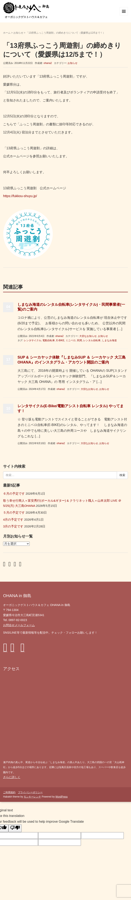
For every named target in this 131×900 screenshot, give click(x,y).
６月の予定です (14, 493)
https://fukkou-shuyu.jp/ (20, 196)
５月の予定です (14, 512)
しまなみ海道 (109, 340)
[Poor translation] (15, 828)
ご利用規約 (9, 792)
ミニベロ (71, 340)
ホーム (7, 32)
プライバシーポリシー (30, 792)
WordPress (61, 796)
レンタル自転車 (92, 340)
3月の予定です (13, 526)
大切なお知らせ (88, 336)
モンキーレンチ (32, 796)
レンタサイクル (32, 340)
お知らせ (18, 32)
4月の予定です (13, 519)
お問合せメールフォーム (19, 625)
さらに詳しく (11, 777)
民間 (79, 340)
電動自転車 (48, 340)
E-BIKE (60, 340)
